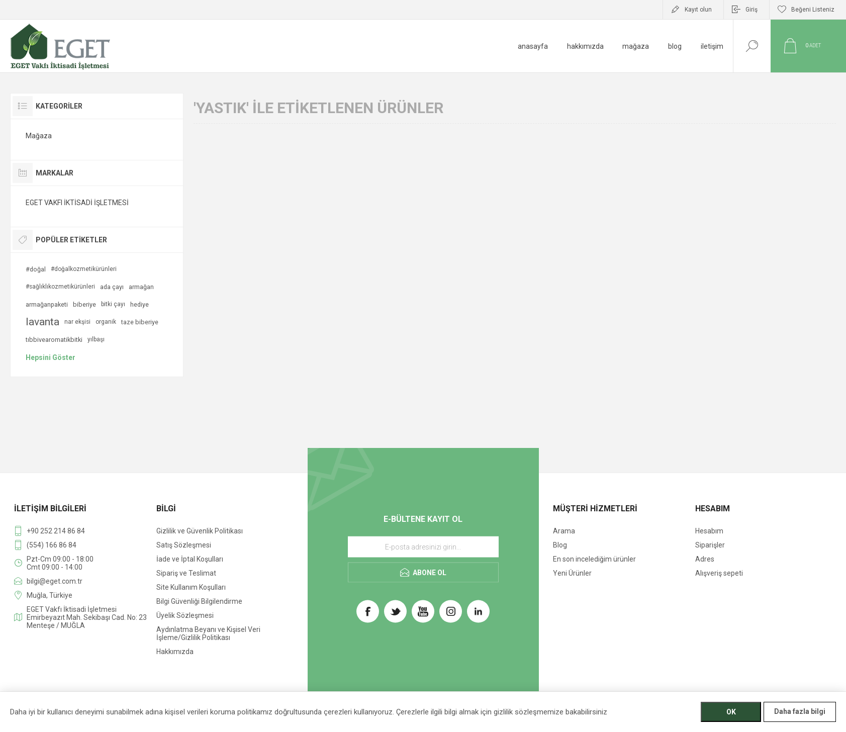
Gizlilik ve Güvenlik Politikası (199, 531)
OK (731, 712)
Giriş (751, 9)
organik (106, 321)
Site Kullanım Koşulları (191, 587)
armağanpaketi (47, 304)
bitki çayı (113, 304)
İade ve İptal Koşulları (189, 559)
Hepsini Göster (50, 357)
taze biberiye (139, 322)
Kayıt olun (698, 9)
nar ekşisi (77, 321)
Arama (564, 531)
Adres (704, 559)
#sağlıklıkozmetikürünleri (60, 286)
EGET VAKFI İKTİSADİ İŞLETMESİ (77, 203)
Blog (560, 545)
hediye (139, 304)
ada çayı (112, 287)
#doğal (36, 269)
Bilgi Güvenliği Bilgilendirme (199, 601)
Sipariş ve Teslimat (186, 573)
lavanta (42, 322)
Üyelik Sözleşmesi (185, 615)
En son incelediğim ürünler (594, 559)
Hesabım (709, 531)
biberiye (84, 304)
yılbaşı (96, 339)
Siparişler (710, 545)
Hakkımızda (175, 652)
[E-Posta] (423, 547)
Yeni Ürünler (572, 573)
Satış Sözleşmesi (183, 545)
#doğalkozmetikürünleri (84, 268)
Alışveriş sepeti (719, 573)
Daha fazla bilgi (799, 711)
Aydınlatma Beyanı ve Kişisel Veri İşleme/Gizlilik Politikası (208, 633)
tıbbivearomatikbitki (54, 339)
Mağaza (39, 136)
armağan (141, 287)
